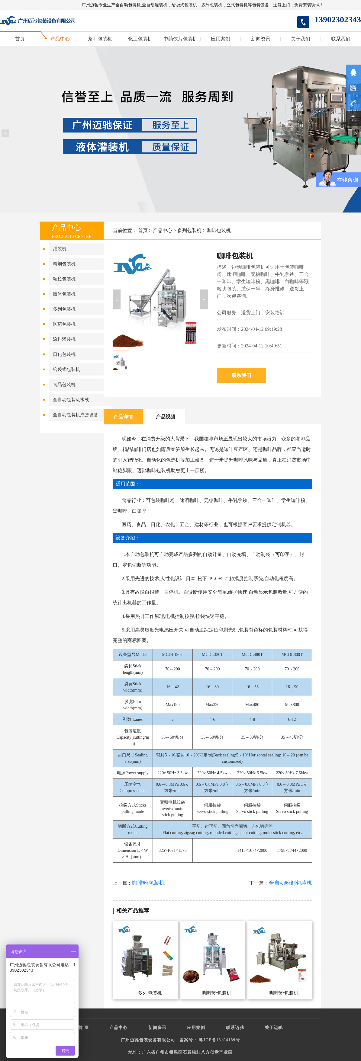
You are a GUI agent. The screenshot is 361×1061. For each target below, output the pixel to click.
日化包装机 (64, 354)
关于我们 (300, 39)
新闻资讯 (260, 39)
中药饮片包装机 (180, 39)
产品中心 (60, 39)
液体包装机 (64, 294)
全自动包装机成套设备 (75, 414)
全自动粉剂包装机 (290, 883)
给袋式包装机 (66, 369)
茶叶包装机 (100, 39)
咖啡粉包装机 (148, 883)
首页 (20, 39)
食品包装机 (64, 384)
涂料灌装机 (64, 339)
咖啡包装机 (219, 230)
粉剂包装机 (64, 263)
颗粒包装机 (64, 278)
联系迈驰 (235, 1027)
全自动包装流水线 (71, 399)
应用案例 (220, 39)
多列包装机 (64, 309)
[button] (117, 299)
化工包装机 (140, 39)
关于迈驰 (274, 1027)
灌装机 (59, 248)
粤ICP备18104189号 (219, 1040)
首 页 (83, 1027)
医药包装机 (64, 324)
